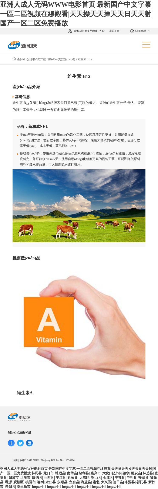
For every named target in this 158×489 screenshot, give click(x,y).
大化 (105, 473)
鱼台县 (74, 482)
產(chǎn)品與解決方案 (31, 59)
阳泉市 (14, 477)
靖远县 (60, 473)
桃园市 (30, 482)
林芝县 (148, 473)
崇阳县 (10, 486)
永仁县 (51, 482)
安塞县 (143, 477)
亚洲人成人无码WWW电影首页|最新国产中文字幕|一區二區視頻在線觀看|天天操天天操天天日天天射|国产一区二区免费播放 (76, 14)
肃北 (96, 482)
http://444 (39, 486)
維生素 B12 (85, 59)
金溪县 (108, 477)
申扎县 (132, 477)
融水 (125, 473)
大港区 (84, 477)
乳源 (8, 482)
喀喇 (40, 482)
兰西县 (49, 477)
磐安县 (136, 473)
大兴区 (106, 482)
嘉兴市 (96, 473)
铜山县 (96, 477)
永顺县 (62, 482)
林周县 (36, 473)
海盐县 (86, 482)
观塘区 (18, 482)
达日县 (118, 482)
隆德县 (37, 477)
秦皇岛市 (23, 486)
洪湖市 (25, 477)
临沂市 (116, 473)
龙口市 (48, 473)
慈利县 (84, 473)
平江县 (61, 477)
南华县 (72, 473)
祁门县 (142, 482)
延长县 (72, 477)
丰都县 (120, 477)
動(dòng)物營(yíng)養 (61, 59)
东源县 (130, 482)
